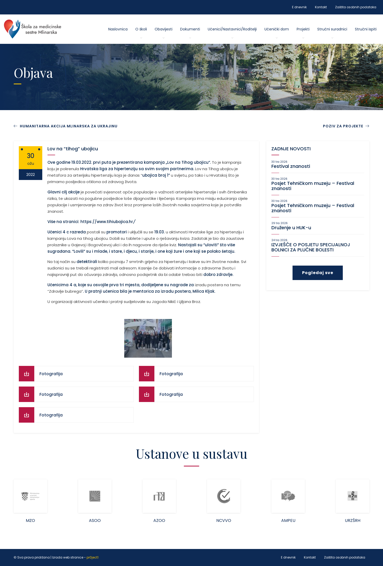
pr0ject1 (92, 557)
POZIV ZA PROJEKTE (346, 126)
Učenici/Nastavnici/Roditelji (232, 29)
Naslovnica (118, 29)
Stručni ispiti (366, 29)
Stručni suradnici (332, 29)
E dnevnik (299, 7)
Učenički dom (276, 29)
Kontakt (321, 7)
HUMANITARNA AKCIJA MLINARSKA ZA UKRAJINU (69, 126)
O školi (141, 29)
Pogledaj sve (317, 273)
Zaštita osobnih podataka (355, 7)
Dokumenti (190, 29)
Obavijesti (163, 29)
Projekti (303, 29)
